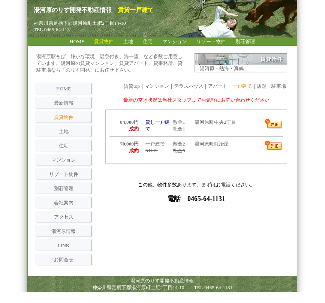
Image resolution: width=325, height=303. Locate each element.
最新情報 (63, 103)
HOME (63, 89)
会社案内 (63, 203)
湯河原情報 (63, 231)
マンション (63, 160)
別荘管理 (63, 188)
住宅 (64, 145)
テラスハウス (188, 86)
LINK (64, 245)
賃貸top (132, 86)
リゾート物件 (63, 174)
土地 (64, 131)
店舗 (262, 86)
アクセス (63, 217)
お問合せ (63, 259)
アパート (218, 86)
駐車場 (278, 86)
